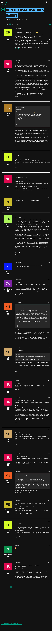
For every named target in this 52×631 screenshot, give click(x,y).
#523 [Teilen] (49, 104)
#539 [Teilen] (49, 545)
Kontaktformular (18, 48)
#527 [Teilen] (49, 215)
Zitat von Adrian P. (22, 107)
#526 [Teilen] (49, 197)
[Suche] (47, 2)
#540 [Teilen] (48, 562)
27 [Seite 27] (10, 24)
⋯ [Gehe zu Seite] (5, 24)
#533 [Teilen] (49, 397)
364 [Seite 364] (17, 24)
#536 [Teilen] (49, 471)
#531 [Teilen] (49, 347)
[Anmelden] (23, 2)
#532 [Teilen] (49, 380)
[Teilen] (50, 24)
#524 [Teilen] (49, 153)
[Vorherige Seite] (2, 24)
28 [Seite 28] (12, 24)
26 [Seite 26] (7, 24)
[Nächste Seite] (19, 24)
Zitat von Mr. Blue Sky (22, 475)
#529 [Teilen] (49, 279)
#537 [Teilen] (49, 500)
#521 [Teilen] (49, 28)
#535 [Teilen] (49, 453)
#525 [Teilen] (49, 175)
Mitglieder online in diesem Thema (11, 624)
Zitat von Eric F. (21, 306)
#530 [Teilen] (49, 302)
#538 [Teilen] (49, 521)
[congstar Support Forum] (4, 2)
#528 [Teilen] (49, 262)
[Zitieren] (49, 55)
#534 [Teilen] (49, 429)
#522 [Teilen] (49, 60)
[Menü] (50, 2)
